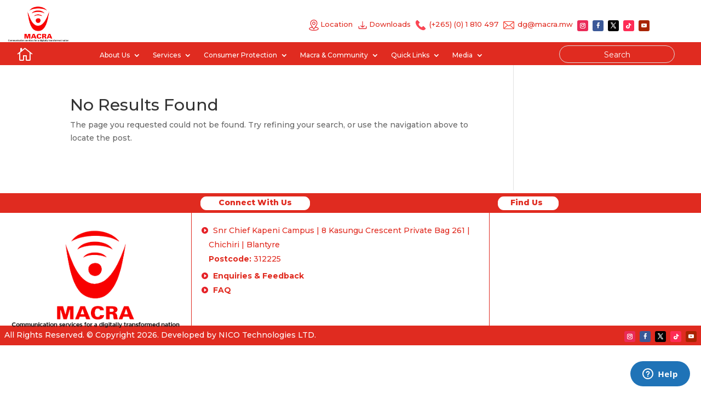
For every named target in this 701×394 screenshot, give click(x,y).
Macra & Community (334, 55)
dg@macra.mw (545, 24)
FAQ (222, 290)
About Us (115, 55)
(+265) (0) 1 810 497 (462, 24)
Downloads (392, 24)
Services (167, 55)
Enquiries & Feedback (258, 276)
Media (462, 55)
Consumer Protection (240, 55)
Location (330, 24)
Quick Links (410, 55)
